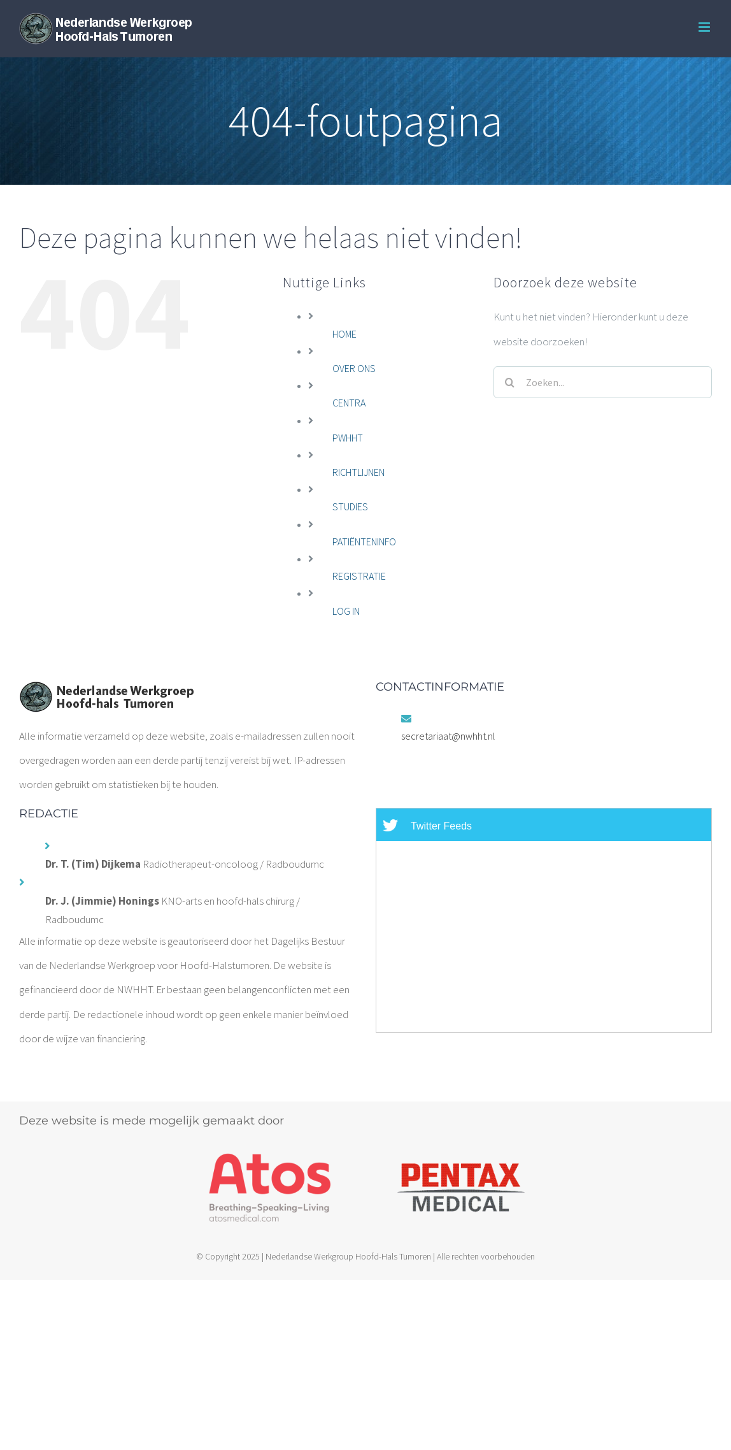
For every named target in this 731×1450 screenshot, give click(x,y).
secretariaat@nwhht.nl (448, 735)
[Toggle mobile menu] (705, 27)
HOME (344, 333)
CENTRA (349, 402)
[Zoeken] (509, 382)
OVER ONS (354, 368)
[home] (106, 693)
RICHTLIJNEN (358, 472)
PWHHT (347, 437)
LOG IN (346, 611)
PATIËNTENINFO (364, 541)
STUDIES (350, 506)
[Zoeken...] (602, 382)
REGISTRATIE (359, 576)
